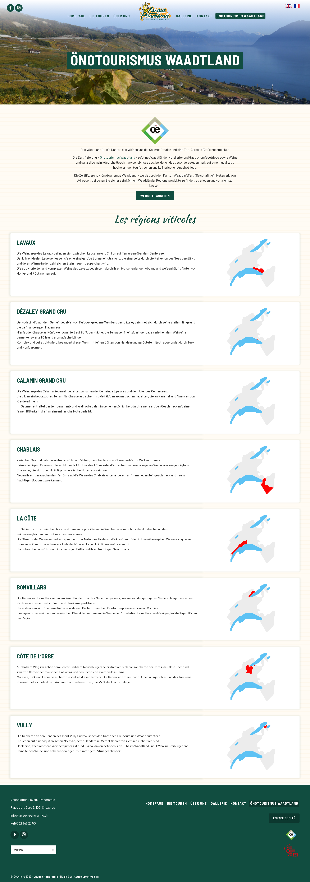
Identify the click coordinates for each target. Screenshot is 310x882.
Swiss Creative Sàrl (86, 876)
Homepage (154, 803)
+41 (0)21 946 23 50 (23, 823)
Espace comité (284, 818)
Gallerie (219, 803)
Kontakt (238, 803)
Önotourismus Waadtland (117, 157)
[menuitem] (10, 8)
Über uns (198, 803)
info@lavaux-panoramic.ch (29, 815)
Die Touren (177, 803)
